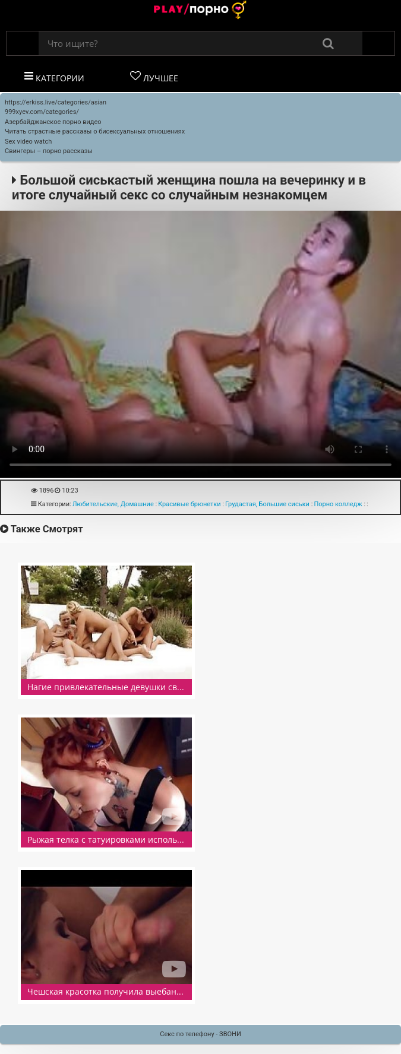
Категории (54, 77)
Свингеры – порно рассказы (49, 151)
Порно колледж (338, 504)
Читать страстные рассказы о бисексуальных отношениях (95, 131)
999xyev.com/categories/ (42, 112)
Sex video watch (28, 141)
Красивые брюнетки (189, 504)
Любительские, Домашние (113, 504)
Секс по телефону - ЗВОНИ (200, 1034)
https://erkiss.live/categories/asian (55, 102)
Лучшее (154, 77)
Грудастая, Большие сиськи (267, 504)
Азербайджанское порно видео (53, 122)
